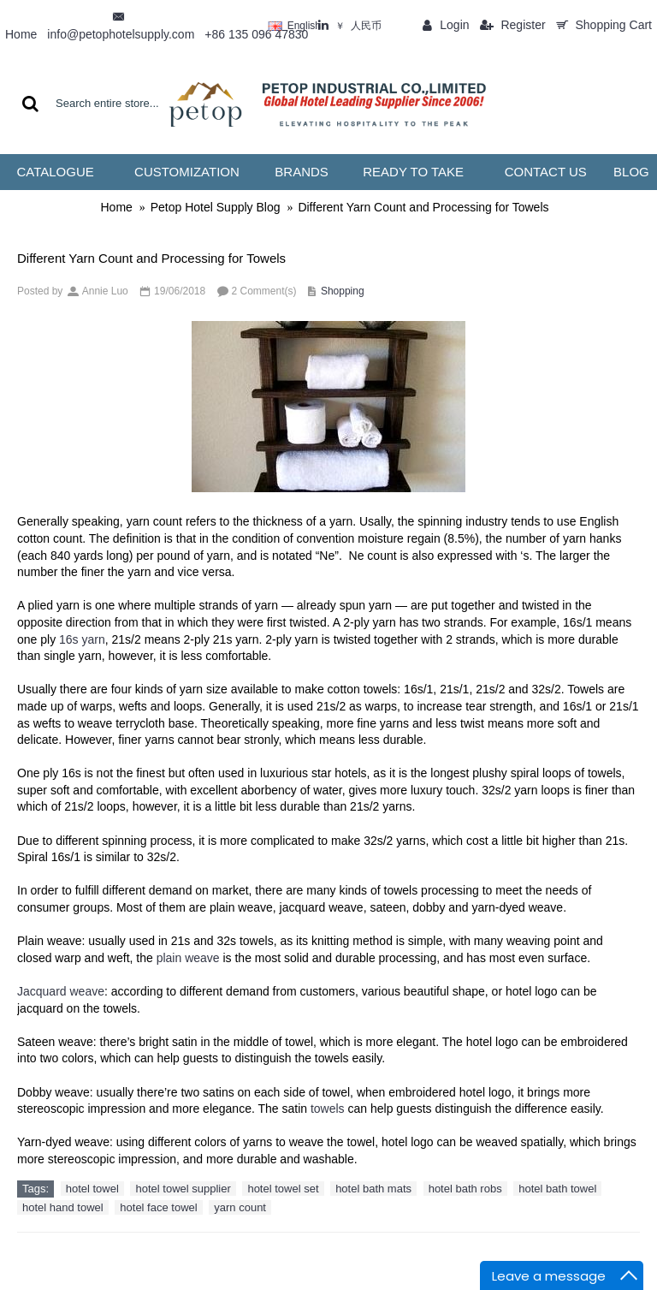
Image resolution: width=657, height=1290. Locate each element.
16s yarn (82, 639)
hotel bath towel (557, 1188)
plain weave (188, 958)
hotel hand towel (63, 1207)
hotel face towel (158, 1207)
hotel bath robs (465, 1188)
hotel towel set (282, 1188)
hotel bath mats (373, 1188)
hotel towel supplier (182, 1188)
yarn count (240, 1207)
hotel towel (92, 1188)
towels (328, 1108)
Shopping (342, 291)
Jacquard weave (60, 991)
